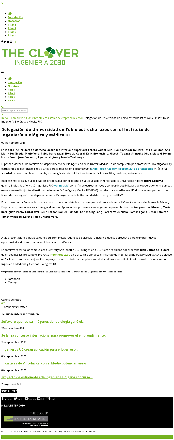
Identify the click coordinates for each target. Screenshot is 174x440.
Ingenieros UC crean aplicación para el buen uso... (39, 349)
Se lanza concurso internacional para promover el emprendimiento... (54, 335)
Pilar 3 (12, 32)
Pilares (14, 118)
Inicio (4, 118)
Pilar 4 (12, 35)
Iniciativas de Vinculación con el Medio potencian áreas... (45, 363)
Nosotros (14, 21)
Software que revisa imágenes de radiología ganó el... (42, 321)
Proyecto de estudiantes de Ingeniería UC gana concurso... (47, 377)
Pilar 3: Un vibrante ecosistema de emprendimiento (50, 118)
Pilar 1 (12, 24)
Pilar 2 (12, 28)
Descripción (15, 17)
